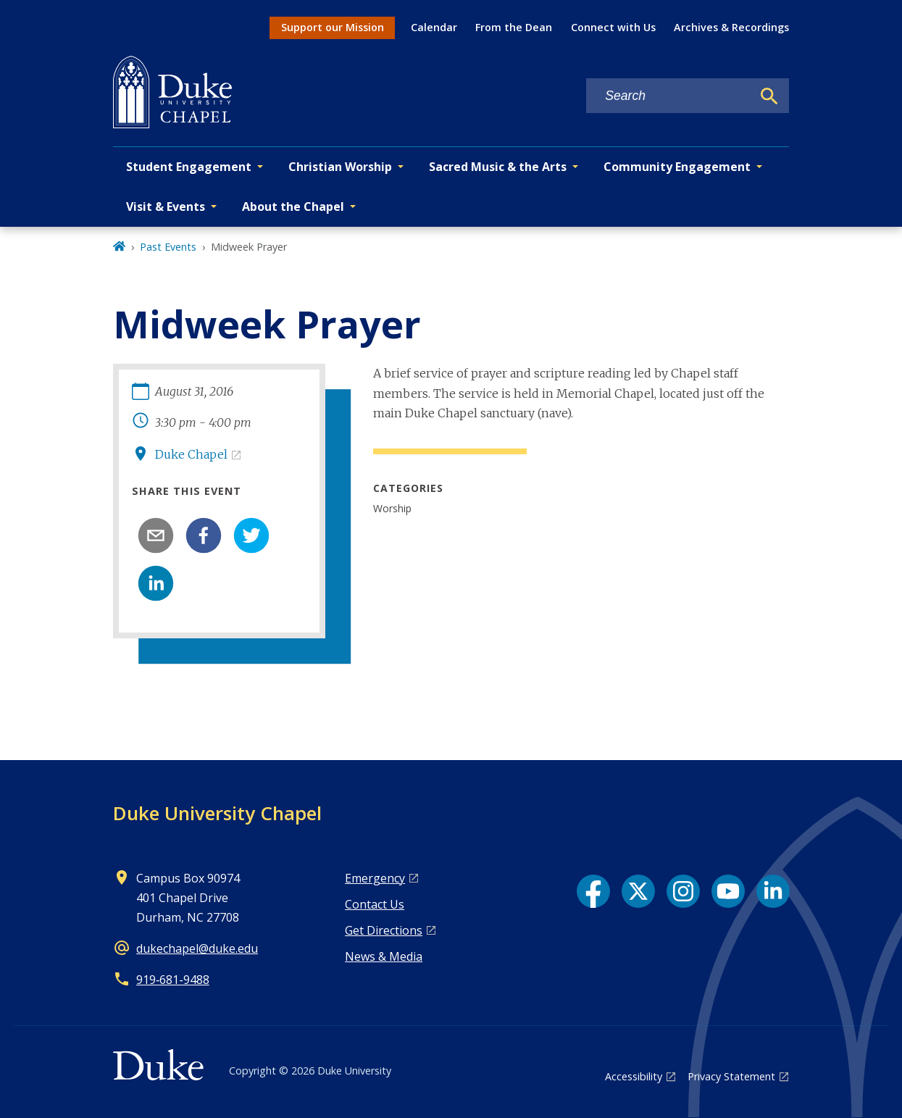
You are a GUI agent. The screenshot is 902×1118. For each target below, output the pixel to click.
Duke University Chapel (217, 813)
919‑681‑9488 (172, 980)
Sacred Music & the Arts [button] (498, 167)
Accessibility (633, 1076)
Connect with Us (613, 27)
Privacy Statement (731, 1076)
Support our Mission (332, 27)
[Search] (769, 96)
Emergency (375, 878)
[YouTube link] (728, 891)
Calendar (434, 27)
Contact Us (374, 904)
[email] (156, 535)
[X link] (638, 891)
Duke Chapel (191, 454)
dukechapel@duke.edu (197, 948)
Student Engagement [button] (188, 167)
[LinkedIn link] (773, 891)
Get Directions (383, 930)
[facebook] (203, 535)
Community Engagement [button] (677, 167)
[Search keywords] (669, 96)
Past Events (168, 247)
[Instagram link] (683, 891)
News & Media (383, 956)
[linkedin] (156, 583)
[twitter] (251, 535)
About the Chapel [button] (293, 206)
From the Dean (513, 27)
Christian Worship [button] (340, 167)
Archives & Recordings (731, 27)
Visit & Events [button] (165, 206)
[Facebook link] (593, 891)
